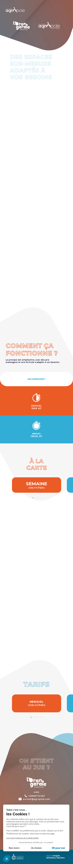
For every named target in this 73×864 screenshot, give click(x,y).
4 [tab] (41, 717)
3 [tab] (40, 497)
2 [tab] (36, 497)
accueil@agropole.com (36, 799)
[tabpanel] (36, 485)
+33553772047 (36, 796)
